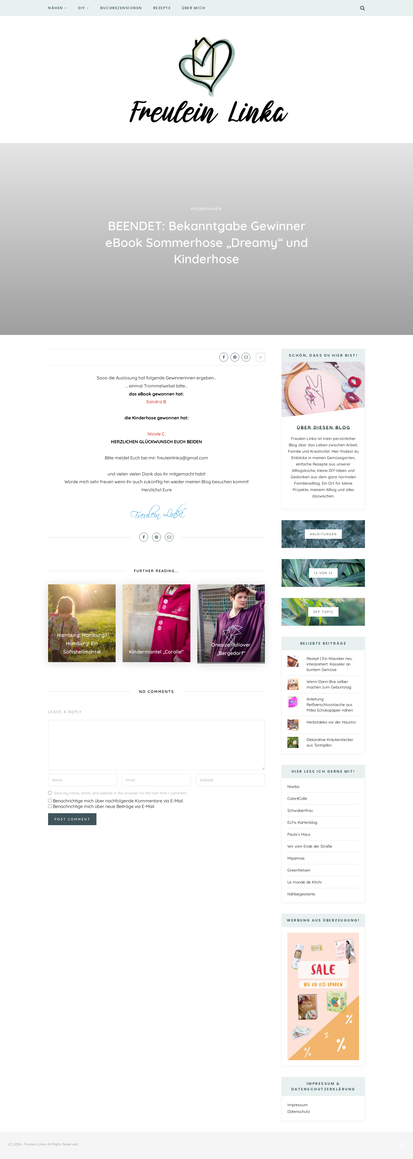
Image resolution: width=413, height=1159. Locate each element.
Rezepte (162, 8)
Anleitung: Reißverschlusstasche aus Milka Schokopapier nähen (330, 705)
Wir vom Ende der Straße (309, 846)
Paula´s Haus (298, 834)
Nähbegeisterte (301, 894)
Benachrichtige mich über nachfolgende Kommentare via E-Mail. (118, 799)
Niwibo (293, 786)
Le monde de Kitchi (304, 882)
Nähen (55, 8)
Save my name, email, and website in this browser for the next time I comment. (120, 791)
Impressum (297, 1104)
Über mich (193, 8)
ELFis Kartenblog (302, 822)
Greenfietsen (298, 870)
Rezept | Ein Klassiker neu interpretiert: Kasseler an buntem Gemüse (329, 664)
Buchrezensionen (121, 8)
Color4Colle (297, 798)
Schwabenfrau (300, 810)
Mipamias (296, 858)
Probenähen (206, 208)
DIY (81, 8)
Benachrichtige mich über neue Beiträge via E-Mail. (104, 805)
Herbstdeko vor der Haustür (331, 722)
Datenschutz (298, 1111)
